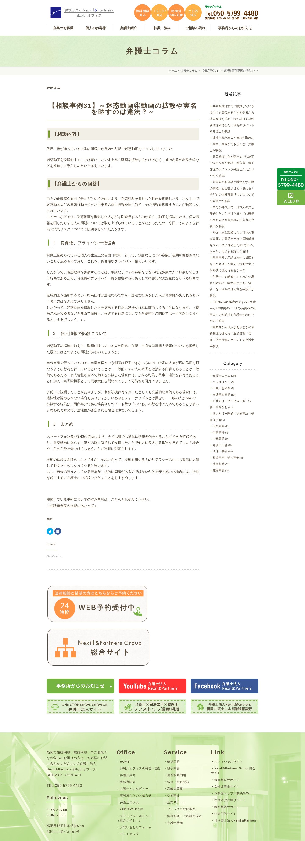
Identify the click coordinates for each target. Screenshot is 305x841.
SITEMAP (54, 734)
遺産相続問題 (176, 734)
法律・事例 (220, 451)
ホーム (173, 70)
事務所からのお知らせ (136, 754)
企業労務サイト (225, 772)
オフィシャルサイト (228, 720)
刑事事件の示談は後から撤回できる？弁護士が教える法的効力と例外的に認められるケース (232, 264)
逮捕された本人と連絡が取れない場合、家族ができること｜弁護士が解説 (232, 144)
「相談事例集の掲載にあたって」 (72, 505)
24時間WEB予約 (132, 767)
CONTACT (73, 734)
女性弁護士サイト (227, 745)
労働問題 (219, 438)
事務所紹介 (128, 740)
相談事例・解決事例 (226, 457)
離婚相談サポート (227, 765)
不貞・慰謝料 (221, 388)
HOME (125, 720)
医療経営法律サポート (230, 759)
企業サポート (176, 761)
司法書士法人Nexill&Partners (235, 779)
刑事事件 (219, 432)
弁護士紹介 (128, 734)
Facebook (58, 774)
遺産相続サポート (227, 738)
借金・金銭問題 (178, 740)
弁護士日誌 (220, 445)
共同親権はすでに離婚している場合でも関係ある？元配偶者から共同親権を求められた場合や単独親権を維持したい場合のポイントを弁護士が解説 (232, 118)
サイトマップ (129, 792)
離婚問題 (219, 470)
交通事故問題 (221, 394)
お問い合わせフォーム (136, 786)
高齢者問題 (175, 747)
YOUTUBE (59, 768)
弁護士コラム (189, 70)
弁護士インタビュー (134, 747)
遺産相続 (219, 464)
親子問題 (173, 727)
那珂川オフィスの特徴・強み (140, 727)
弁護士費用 (175, 781)
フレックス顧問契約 (181, 767)
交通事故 (173, 754)
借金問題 (219, 426)
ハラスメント (221, 382)
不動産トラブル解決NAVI (232, 752)
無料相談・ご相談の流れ (184, 774)
